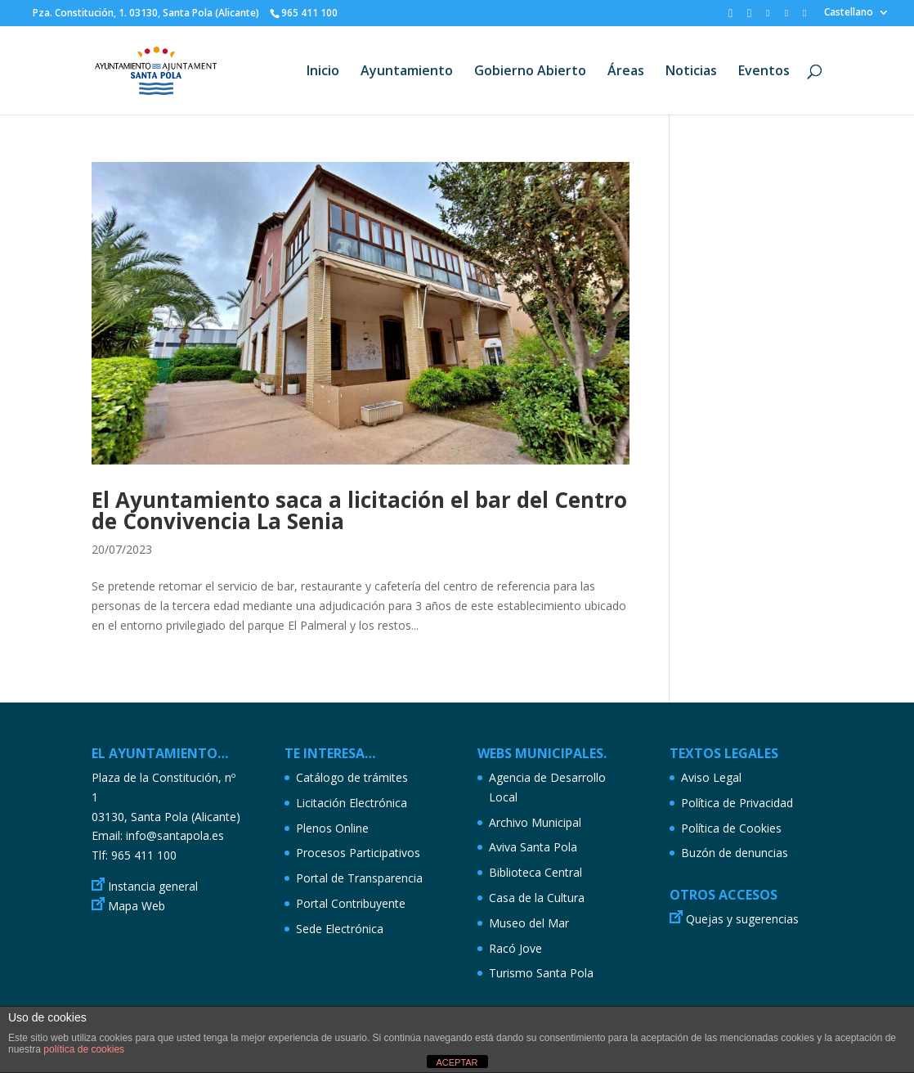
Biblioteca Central (535, 872)
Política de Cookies (731, 828)
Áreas (625, 72)
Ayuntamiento (407, 72)
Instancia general (153, 886)
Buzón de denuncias (734, 852)
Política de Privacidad (737, 802)
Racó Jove (515, 948)
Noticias (691, 72)
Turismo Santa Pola (541, 973)
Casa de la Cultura (537, 897)
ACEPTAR (456, 1062)
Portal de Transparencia (359, 878)
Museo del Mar (529, 923)
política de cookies (83, 1049)
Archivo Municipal (535, 822)
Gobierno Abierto (530, 72)
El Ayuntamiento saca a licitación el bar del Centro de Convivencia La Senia (359, 510)
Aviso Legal (711, 777)
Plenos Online (332, 828)
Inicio (323, 72)
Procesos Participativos (358, 852)
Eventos (764, 72)
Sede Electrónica (339, 928)
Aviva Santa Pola (533, 847)
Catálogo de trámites (352, 777)
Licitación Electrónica (351, 802)
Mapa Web (136, 906)
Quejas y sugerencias (742, 919)
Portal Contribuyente (350, 903)
